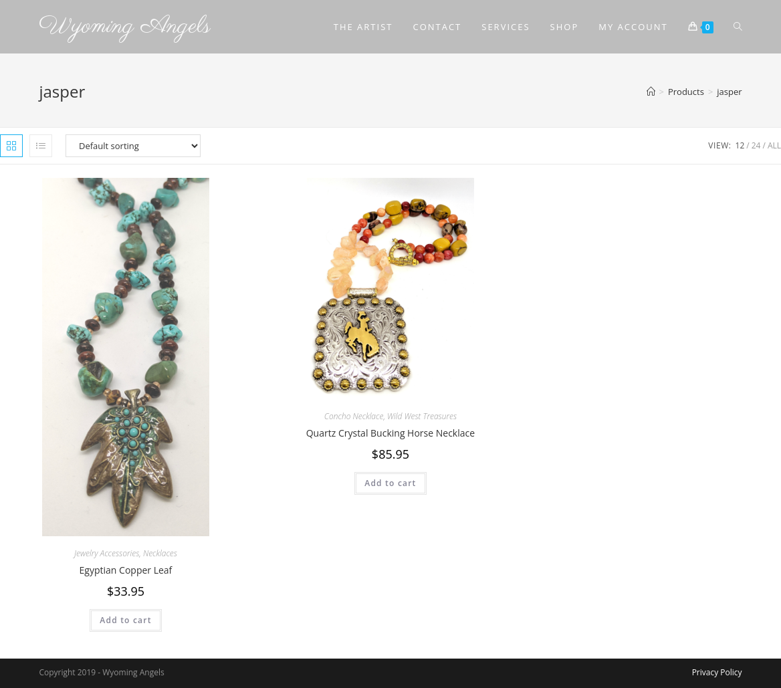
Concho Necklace (354, 416)
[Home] (651, 92)
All (774, 145)
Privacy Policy (717, 672)
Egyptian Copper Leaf (126, 570)
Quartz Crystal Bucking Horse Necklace (390, 433)
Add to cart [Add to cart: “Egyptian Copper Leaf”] (125, 620)
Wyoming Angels (125, 26)
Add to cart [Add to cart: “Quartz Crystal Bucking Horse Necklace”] (390, 483)
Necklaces (160, 553)
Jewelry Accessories (106, 553)
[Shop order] (133, 145)
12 (740, 145)
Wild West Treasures (422, 416)
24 (756, 145)
